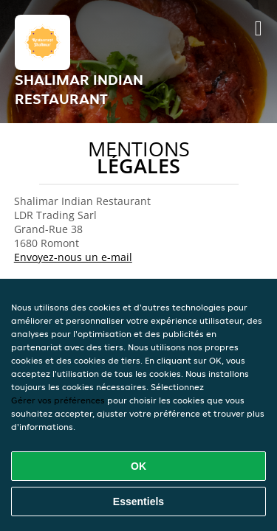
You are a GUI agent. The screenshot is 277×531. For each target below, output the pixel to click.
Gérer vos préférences (58, 400)
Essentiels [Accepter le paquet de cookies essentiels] (138, 501)
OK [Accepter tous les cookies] (138, 466)
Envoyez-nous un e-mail (73, 257)
